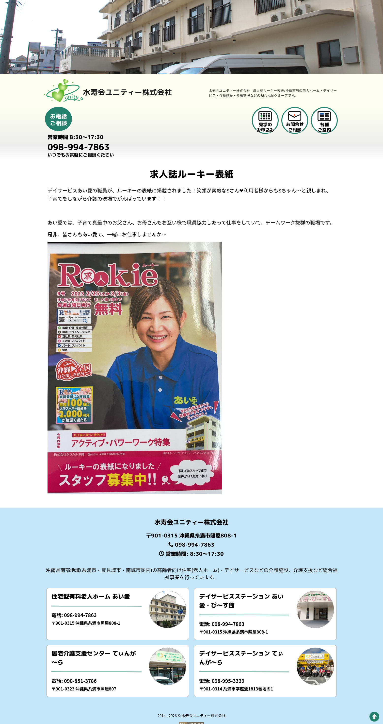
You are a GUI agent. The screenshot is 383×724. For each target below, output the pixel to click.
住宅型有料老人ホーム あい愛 (90, 583)
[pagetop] (374, 717)
